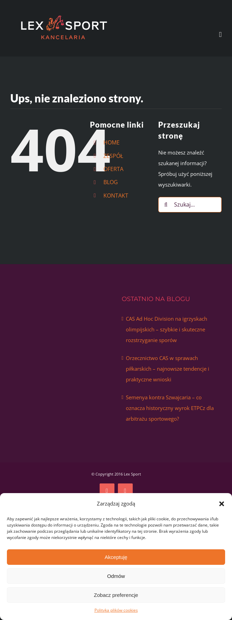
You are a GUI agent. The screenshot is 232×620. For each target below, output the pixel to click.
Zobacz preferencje (116, 595)
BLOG (110, 182)
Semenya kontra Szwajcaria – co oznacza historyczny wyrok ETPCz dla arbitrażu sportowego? (170, 408)
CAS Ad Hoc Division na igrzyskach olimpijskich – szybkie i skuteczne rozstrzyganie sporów (166, 329)
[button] (221, 503)
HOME (111, 142)
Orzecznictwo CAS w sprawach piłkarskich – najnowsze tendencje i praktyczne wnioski (167, 368)
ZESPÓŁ (113, 156)
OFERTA (113, 169)
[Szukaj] (166, 204)
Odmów (116, 576)
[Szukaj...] (190, 204)
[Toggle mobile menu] (220, 34)
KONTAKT (115, 195)
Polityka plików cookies (116, 610)
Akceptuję (116, 557)
